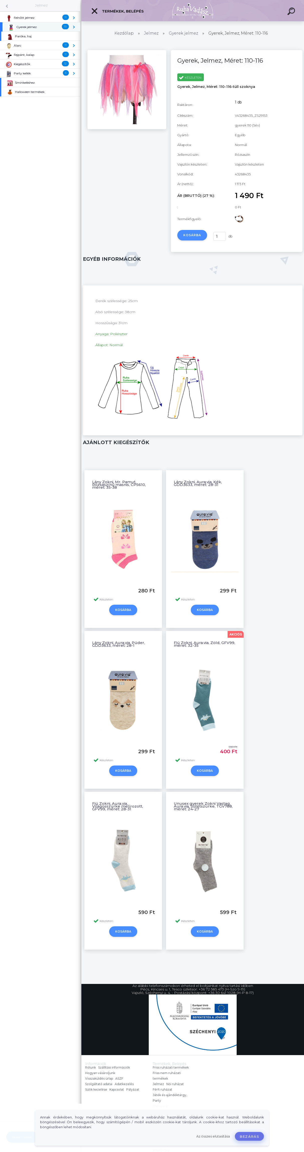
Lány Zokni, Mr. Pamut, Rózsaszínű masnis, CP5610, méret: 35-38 (119, 484)
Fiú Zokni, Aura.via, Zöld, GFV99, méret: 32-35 (204, 644)
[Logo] (192, 10)
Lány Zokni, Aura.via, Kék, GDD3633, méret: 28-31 (198, 483)
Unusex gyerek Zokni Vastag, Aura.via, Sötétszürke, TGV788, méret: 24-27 (203, 806)
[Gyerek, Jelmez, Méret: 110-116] (127, 128)
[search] (291, 12)
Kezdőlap (124, 33)
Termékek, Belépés (117, 11)
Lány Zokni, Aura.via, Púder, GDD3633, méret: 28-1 (118, 644)
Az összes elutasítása (213, 1136)
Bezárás (249, 1136)
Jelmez (41, 5)
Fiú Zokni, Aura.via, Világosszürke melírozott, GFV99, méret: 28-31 (117, 806)
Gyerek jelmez (183, 33)
